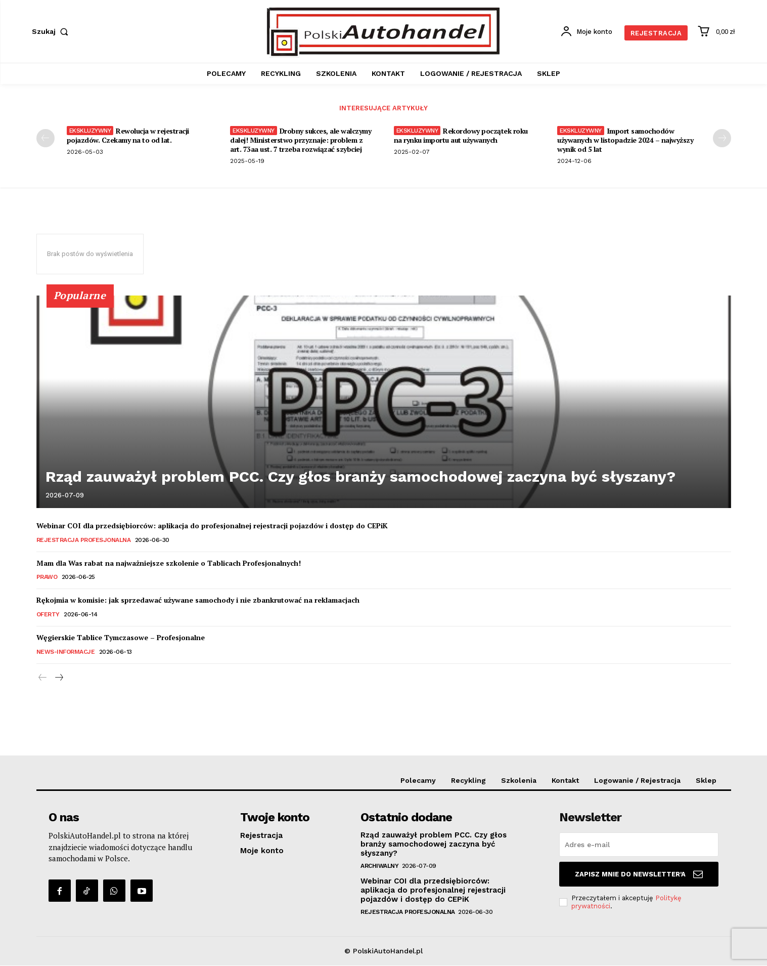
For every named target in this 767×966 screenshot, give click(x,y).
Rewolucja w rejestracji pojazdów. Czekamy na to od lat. (128, 136)
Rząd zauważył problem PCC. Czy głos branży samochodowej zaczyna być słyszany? (257, 480)
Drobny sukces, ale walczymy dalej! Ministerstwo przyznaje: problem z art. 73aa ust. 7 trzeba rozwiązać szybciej (300, 140)
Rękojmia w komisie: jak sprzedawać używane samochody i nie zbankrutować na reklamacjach (197, 601)
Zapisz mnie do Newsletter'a (639, 875)
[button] (52, 31)
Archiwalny (379, 866)
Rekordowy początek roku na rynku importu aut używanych (461, 136)
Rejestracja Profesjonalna (83, 540)
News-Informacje (65, 652)
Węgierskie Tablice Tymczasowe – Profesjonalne (120, 638)
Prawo (47, 577)
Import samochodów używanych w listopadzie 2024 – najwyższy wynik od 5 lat (625, 140)
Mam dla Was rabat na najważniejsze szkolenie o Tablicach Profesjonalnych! (168, 563)
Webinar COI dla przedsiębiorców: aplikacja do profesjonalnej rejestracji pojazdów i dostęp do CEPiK (212, 526)
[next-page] (722, 139)
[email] (638, 845)
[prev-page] (45, 139)
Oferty (48, 614)
